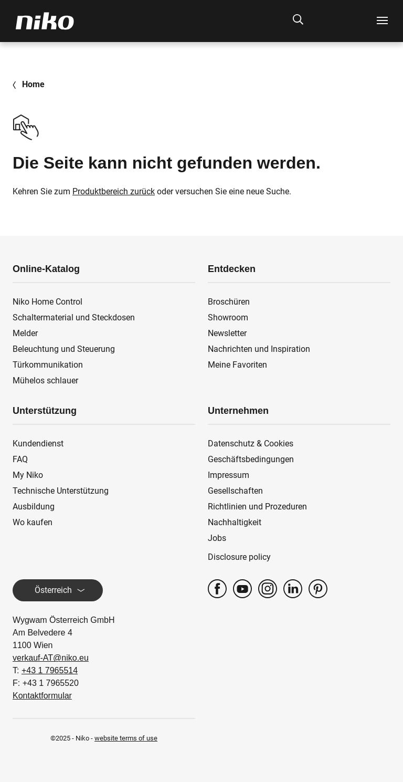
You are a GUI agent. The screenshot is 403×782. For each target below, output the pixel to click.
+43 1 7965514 (50, 670)
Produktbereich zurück (113, 191)
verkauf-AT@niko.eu (51, 657)
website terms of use (125, 738)
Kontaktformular (42, 695)
